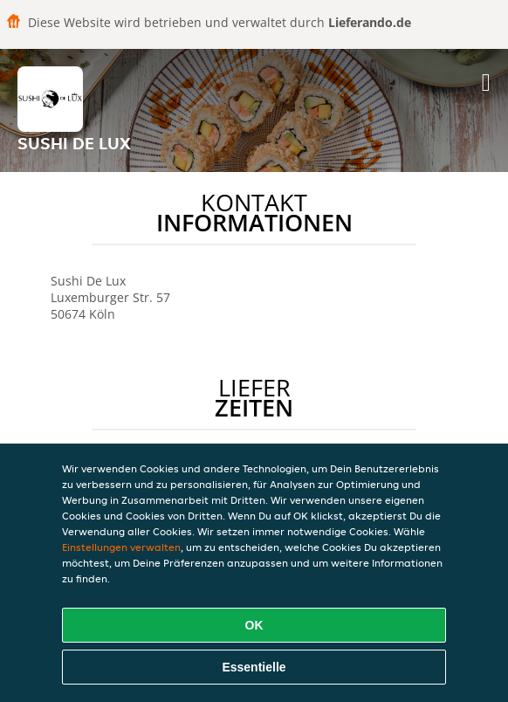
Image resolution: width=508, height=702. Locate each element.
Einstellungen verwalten (121, 547)
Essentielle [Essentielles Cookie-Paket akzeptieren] (253, 667)
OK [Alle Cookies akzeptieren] (254, 625)
